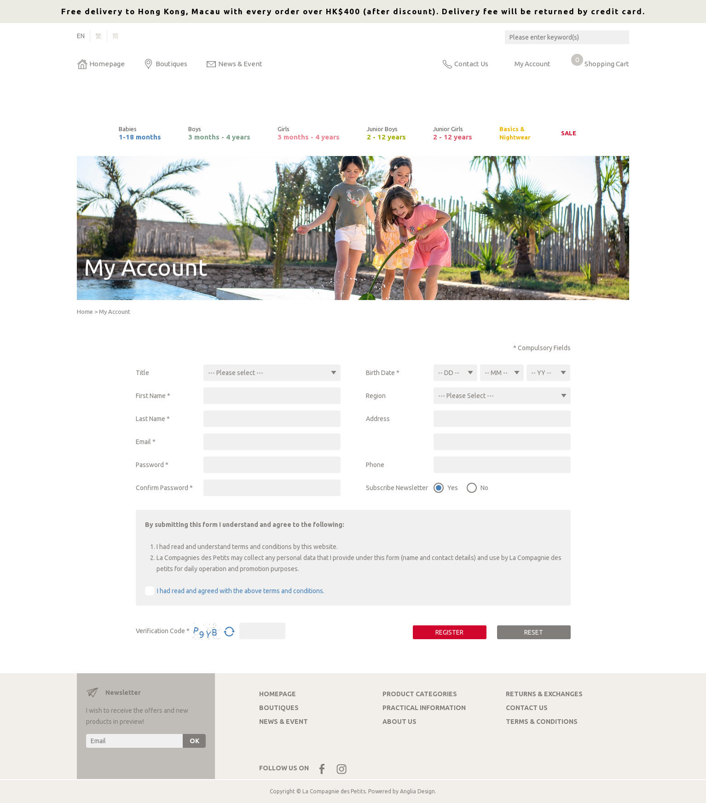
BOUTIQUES (279, 707)
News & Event (240, 64)
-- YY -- (541, 372)
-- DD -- (448, 372)
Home (85, 311)
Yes (452, 487)
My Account (532, 64)
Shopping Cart (600, 61)
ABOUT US (399, 721)
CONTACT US (527, 707)
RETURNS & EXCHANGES (544, 694)
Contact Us (471, 64)
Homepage (107, 64)
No (484, 487)
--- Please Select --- (466, 395)
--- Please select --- (235, 372)
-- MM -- (496, 372)
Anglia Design (417, 791)
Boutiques (171, 64)
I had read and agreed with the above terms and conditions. (240, 591)
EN (81, 36)
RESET (533, 632)
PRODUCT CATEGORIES (419, 694)
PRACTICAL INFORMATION (424, 707)
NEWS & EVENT (283, 721)
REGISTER (449, 632)
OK (194, 741)
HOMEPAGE (277, 694)
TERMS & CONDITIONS (542, 721)
